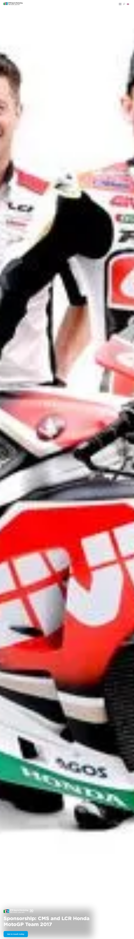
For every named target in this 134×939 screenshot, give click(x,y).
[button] (128, 4)
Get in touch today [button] (15, 934)
